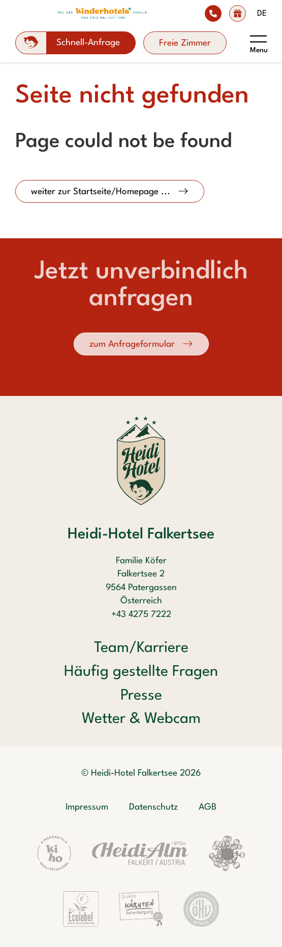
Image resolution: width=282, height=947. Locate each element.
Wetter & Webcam (141, 719)
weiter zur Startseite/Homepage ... (102, 192)
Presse (141, 695)
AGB (207, 807)
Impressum (87, 807)
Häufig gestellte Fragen (141, 672)
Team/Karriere (141, 648)
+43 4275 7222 (141, 614)
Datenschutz (153, 807)
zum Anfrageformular (133, 344)
